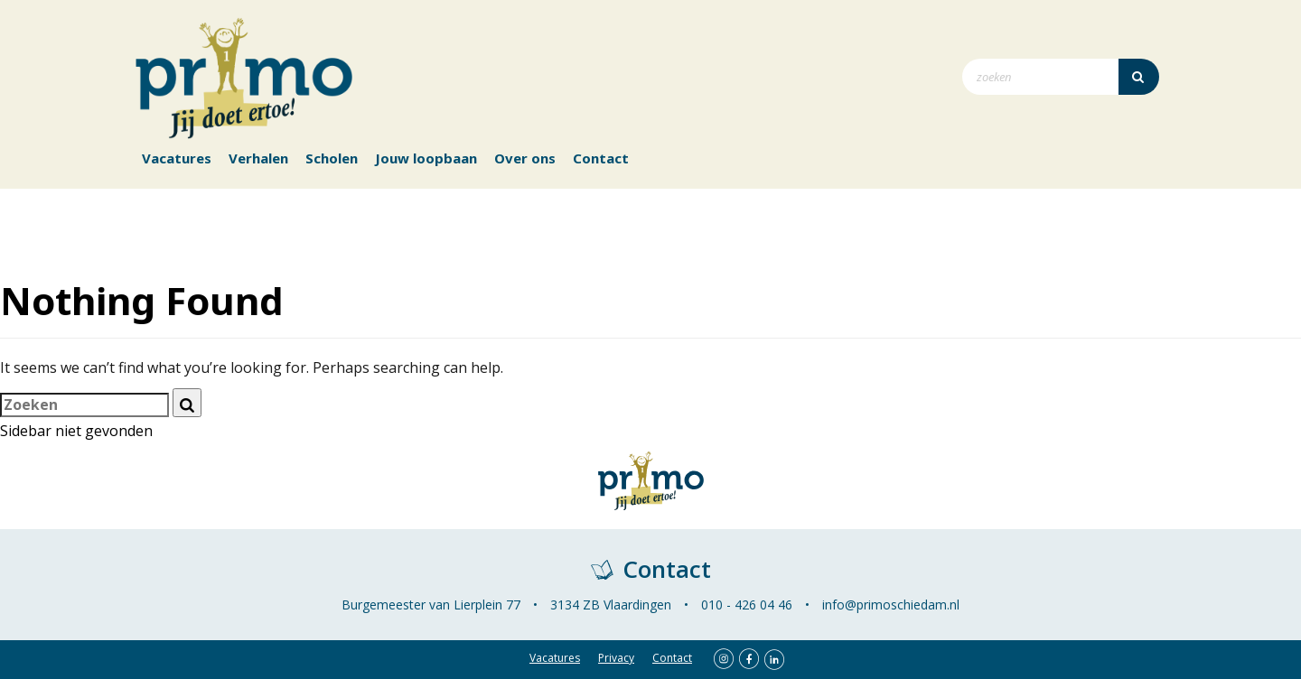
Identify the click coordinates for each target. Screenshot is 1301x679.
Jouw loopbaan (426, 158)
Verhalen (258, 158)
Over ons (525, 158)
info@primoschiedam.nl (890, 604)
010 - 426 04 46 (746, 604)
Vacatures (176, 158)
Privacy (616, 657)
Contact (601, 158)
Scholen (331, 158)
